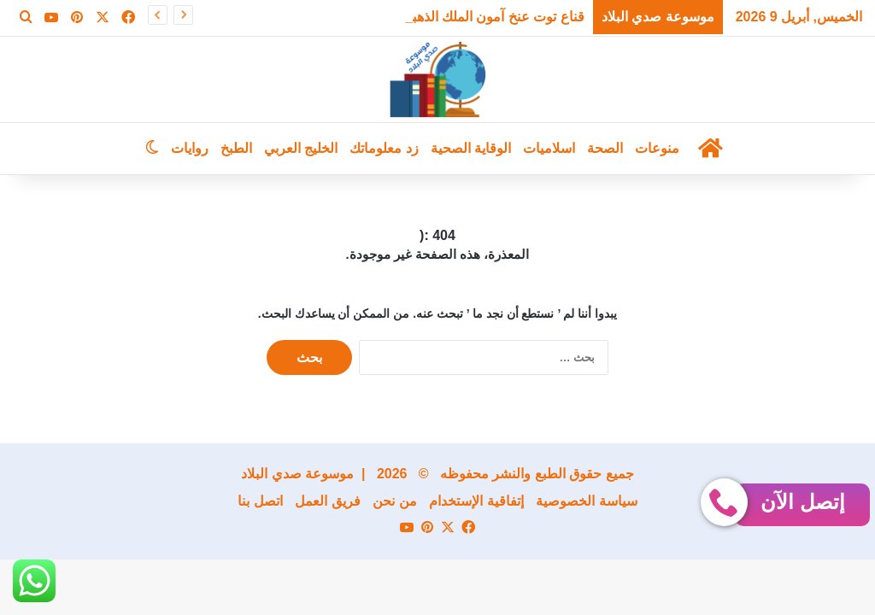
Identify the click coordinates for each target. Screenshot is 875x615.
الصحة (605, 148)
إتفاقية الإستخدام (476, 501)
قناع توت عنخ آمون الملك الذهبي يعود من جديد (453, 16)
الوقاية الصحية (471, 148)
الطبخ (236, 148)
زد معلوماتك (383, 148)
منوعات (657, 148)
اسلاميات (549, 148)
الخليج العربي (301, 148)
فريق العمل (327, 501)
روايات (189, 148)
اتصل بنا (260, 501)
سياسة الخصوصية (586, 501)
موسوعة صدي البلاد (297, 473)
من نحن (394, 501)
